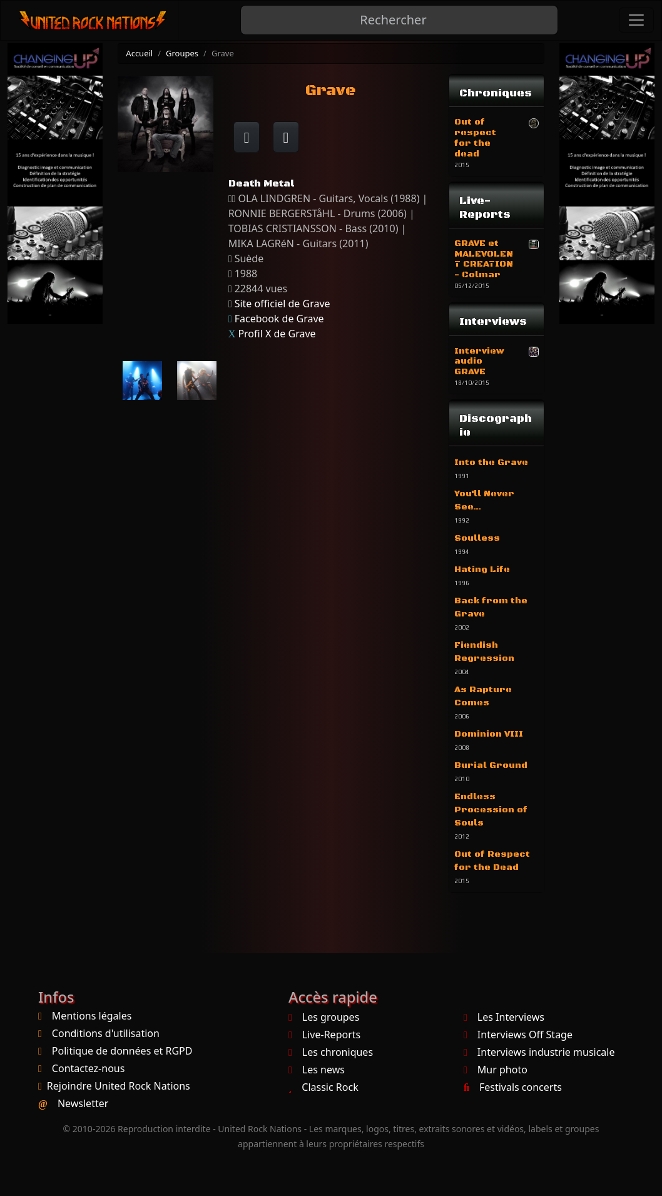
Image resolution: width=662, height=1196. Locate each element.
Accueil (139, 53)
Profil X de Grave (276, 333)
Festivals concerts (513, 1087)
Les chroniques (330, 1052)
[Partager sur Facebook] (246, 137)
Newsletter (83, 1103)
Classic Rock (323, 1087)
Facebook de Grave (279, 318)
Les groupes (323, 1017)
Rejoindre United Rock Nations (118, 1086)
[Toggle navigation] (636, 20)
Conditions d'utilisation (106, 1033)
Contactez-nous (88, 1068)
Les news (316, 1069)
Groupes (182, 53)
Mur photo (495, 1069)
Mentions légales (92, 1016)
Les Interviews (504, 1017)
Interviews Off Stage (518, 1034)
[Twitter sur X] (286, 137)
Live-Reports (324, 1034)
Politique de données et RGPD (122, 1051)
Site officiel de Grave (282, 303)
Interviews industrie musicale (539, 1052)
